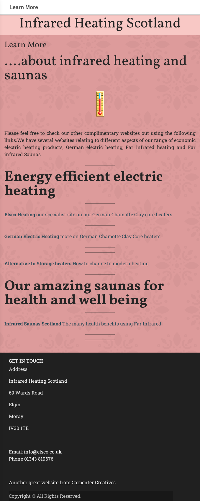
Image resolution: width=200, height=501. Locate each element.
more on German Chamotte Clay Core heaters (82, 236)
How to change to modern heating (76, 263)
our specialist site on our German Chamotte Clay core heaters (88, 214)
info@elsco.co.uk (43, 451)
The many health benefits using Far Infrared (82, 323)
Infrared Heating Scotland (100, 24)
